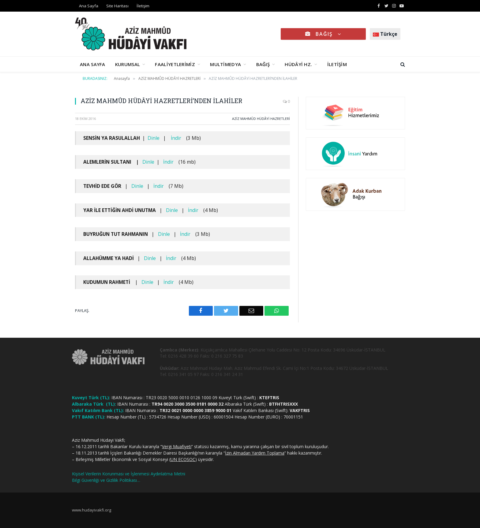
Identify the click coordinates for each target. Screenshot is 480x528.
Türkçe (385, 34)
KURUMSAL (127, 64)
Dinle (153, 138)
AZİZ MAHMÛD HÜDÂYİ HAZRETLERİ (261, 118)
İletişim (143, 6)
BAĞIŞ (323, 34)
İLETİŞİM (337, 64)
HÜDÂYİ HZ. (298, 64)
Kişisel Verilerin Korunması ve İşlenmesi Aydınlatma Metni (128, 474)
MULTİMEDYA (225, 64)
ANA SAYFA (92, 64)
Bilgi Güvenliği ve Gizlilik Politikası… (106, 480)
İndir (176, 138)
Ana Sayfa (88, 6)
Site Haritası (117, 6)
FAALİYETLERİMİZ (175, 64)
